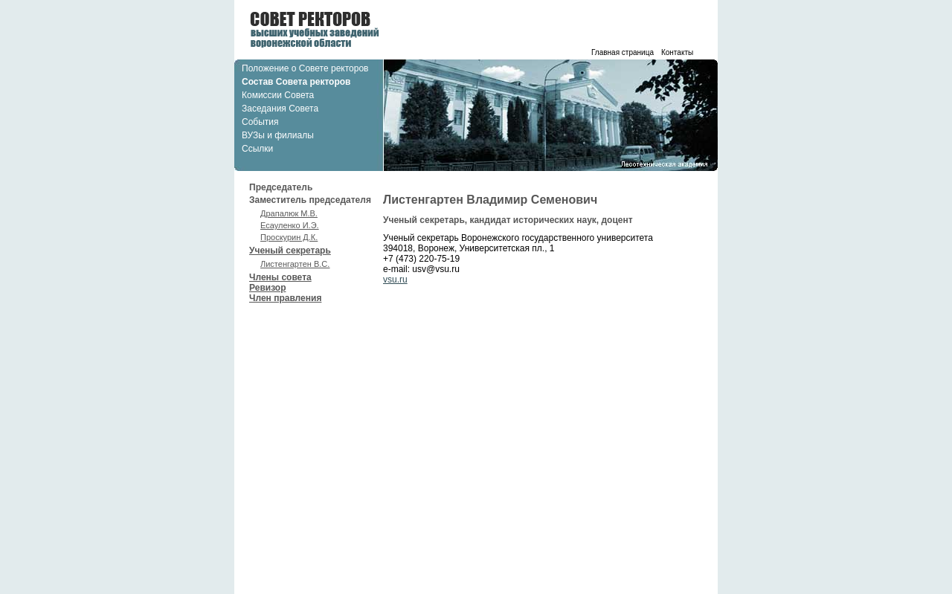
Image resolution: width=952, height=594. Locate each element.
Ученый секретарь (316, 257)
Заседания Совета (280, 108)
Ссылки (257, 148)
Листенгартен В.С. (294, 263)
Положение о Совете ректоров (305, 68)
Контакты (677, 52)
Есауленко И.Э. (289, 225)
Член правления (285, 298)
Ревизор (267, 288)
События (260, 122)
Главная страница (622, 52)
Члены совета (280, 277)
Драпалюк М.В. (289, 213)
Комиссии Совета (278, 95)
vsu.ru (395, 279)
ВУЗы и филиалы (278, 135)
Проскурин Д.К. (289, 237)
